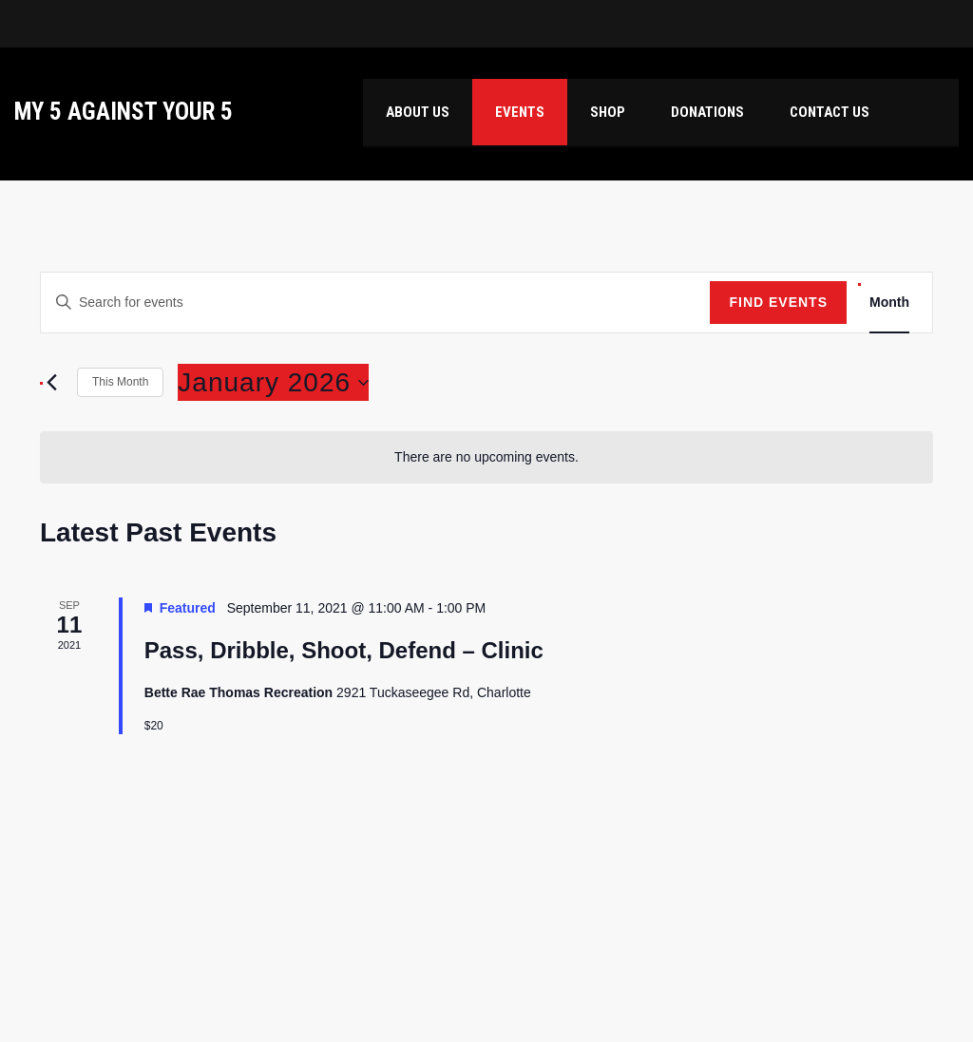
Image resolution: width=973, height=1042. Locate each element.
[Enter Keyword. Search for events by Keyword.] (375, 302)
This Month (120, 381)
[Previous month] (51, 382)
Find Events (778, 302)
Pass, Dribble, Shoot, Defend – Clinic (344, 650)
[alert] (486, 457)
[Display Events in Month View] (889, 302)
